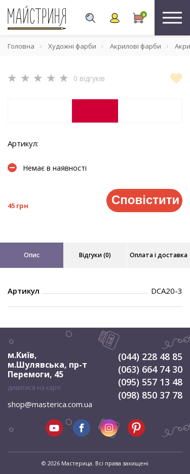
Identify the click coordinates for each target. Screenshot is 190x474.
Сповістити (145, 200)
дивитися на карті (34, 387)
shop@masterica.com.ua (50, 404)
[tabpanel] (95, 111)
